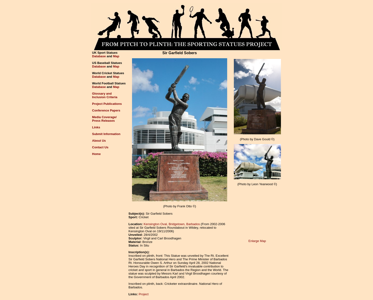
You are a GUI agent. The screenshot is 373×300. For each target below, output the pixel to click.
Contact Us (100, 147)
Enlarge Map (257, 241)
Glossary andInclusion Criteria (104, 95)
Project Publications (107, 104)
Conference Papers (106, 110)
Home (96, 154)
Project (143, 294)
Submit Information (106, 134)
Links (96, 127)
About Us (99, 140)
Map (116, 56)
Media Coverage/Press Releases (104, 118)
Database (99, 56)
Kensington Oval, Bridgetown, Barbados (172, 224)
